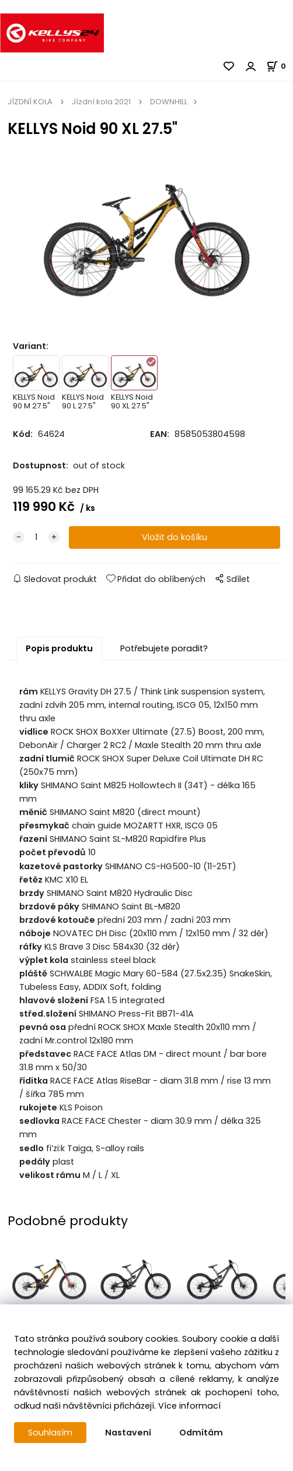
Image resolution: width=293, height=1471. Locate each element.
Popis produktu (59, 648)
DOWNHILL (167, 101)
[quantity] (36, 537)
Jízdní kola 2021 (101, 101)
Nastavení (128, 1432)
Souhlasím (50, 1432)
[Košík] (279, 66)
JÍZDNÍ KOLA (31, 101)
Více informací (189, 1406)
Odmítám (201, 1432)
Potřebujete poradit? (164, 648)
